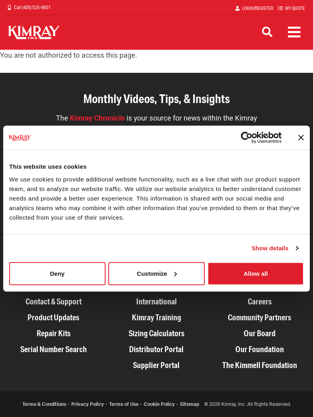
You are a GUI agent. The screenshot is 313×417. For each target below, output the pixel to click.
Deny (57, 273)
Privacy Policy (87, 404)
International (156, 301)
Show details (270, 248)
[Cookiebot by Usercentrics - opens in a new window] (247, 138)
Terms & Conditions (44, 404)
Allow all (256, 273)
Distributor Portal (156, 349)
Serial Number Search (53, 349)
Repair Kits (53, 333)
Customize (157, 273)
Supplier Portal (156, 365)
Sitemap (189, 404)
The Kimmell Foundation (259, 365)
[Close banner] (301, 137)
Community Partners (259, 317)
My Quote (295, 8)
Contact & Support (53, 301)
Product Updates (53, 317)
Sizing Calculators (156, 333)
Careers (260, 301)
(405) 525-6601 (36, 7)
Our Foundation (259, 349)
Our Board (260, 333)
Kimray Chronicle (97, 118)
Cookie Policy (159, 404)
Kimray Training (156, 317)
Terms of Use (124, 404)
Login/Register (257, 8)
